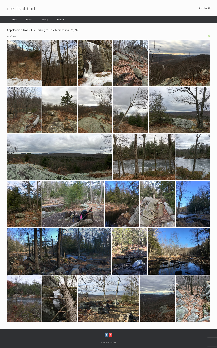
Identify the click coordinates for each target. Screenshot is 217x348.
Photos (29, 20)
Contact (60, 20)
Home (14, 20)
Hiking (45, 20)
